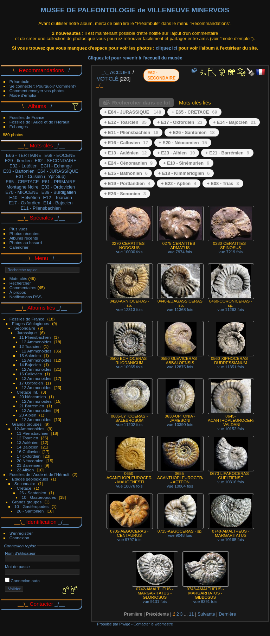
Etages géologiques (30, 479)
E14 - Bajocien (57, 202)
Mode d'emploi (22, 95)
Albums (37, 106)
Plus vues (18, 229)
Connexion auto (22, 580)
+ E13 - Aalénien (125, 152)
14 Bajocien (30, 364)
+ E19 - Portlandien (127, 183)
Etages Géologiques (30, 323)
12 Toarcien (30, 346)
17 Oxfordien (31, 383)
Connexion (19, 537)
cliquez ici (167, 48)
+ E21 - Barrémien (227, 152)
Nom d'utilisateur (20, 553)
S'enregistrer (21, 533)
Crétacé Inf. (27, 392)
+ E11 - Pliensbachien (131, 132)
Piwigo (124, 624)
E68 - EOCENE (59, 155)
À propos (17, 292)
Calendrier (18, 247)
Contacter (41, 604)
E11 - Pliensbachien (41, 208)
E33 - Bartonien (18, 171)
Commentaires (23, 287)
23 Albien (27, 415)
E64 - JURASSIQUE (57, 171)
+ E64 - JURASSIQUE (132, 112)
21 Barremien (31, 405)
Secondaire (25, 328)
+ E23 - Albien (176, 152)
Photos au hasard (25, 242)
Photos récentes (24, 233)
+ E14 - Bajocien (234, 122)
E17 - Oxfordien (24, 202)
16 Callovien (30, 373)
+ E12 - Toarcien (125, 122)
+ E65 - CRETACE (194, 112)
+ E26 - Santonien (191, 132)
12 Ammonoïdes (37, 401)
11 (191, 614)
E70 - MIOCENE (21, 192)
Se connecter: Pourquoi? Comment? (42, 86)
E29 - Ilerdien (18, 160)
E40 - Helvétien (24, 197)
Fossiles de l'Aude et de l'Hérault (39, 122)
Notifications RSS (25, 296)
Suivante (206, 614)
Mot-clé (107, 79)
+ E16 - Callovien (126, 142)
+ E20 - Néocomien (183, 142)
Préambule (19, 81)
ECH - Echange (56, 165)
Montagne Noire (22, 187)
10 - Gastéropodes (39, 497)
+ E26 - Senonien (125, 193)
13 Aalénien (30, 355)
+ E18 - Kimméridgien (184, 173)
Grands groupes (26, 424)
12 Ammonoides (36, 341)
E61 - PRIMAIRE (59, 181)
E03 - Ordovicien (58, 187)
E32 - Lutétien (23, 165)
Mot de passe (17, 566)
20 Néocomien (32, 396)
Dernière (227, 614)
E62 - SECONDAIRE (56, 160)
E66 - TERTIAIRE (23, 155)
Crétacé (24, 488)
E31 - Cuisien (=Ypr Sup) (41, 176)
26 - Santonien (32, 492)
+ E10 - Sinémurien (186, 163)
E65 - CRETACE (22, 181)
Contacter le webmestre (153, 624)
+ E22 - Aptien (179, 183)
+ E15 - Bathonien (126, 173)
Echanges (18, 126)
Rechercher (20, 283)
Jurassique (27, 332)
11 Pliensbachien (35, 337)
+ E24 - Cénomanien (128, 163)
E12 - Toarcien (57, 197)
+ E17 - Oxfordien (179, 122)
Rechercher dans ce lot (141, 103)
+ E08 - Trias (223, 183)
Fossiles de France (26, 117)
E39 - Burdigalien (58, 192)
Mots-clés (18, 278)
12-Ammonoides (29, 428)
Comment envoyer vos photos (36, 90)
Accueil (120, 72)
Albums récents (23, 238)
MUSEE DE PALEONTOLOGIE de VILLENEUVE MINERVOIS (135, 10)
